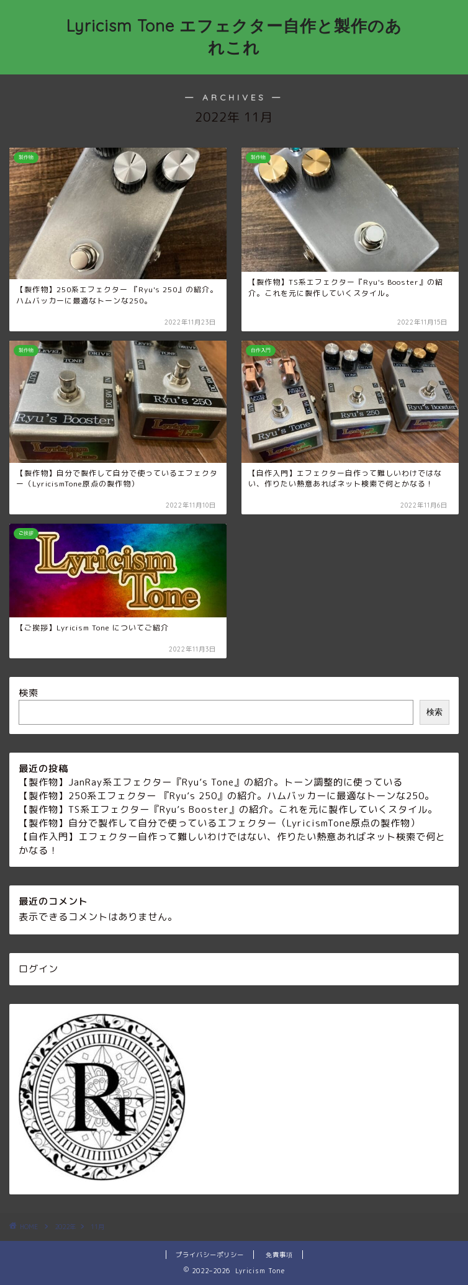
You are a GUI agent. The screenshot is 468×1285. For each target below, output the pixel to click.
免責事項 (279, 1254)
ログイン (38, 968)
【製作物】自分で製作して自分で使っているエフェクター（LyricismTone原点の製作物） (219, 823)
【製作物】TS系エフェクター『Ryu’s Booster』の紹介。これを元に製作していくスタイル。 (228, 809)
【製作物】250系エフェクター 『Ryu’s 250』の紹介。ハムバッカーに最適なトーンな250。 (226, 795)
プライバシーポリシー (210, 1254)
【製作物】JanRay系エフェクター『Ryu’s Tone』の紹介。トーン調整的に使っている (211, 782)
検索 (28, 692)
